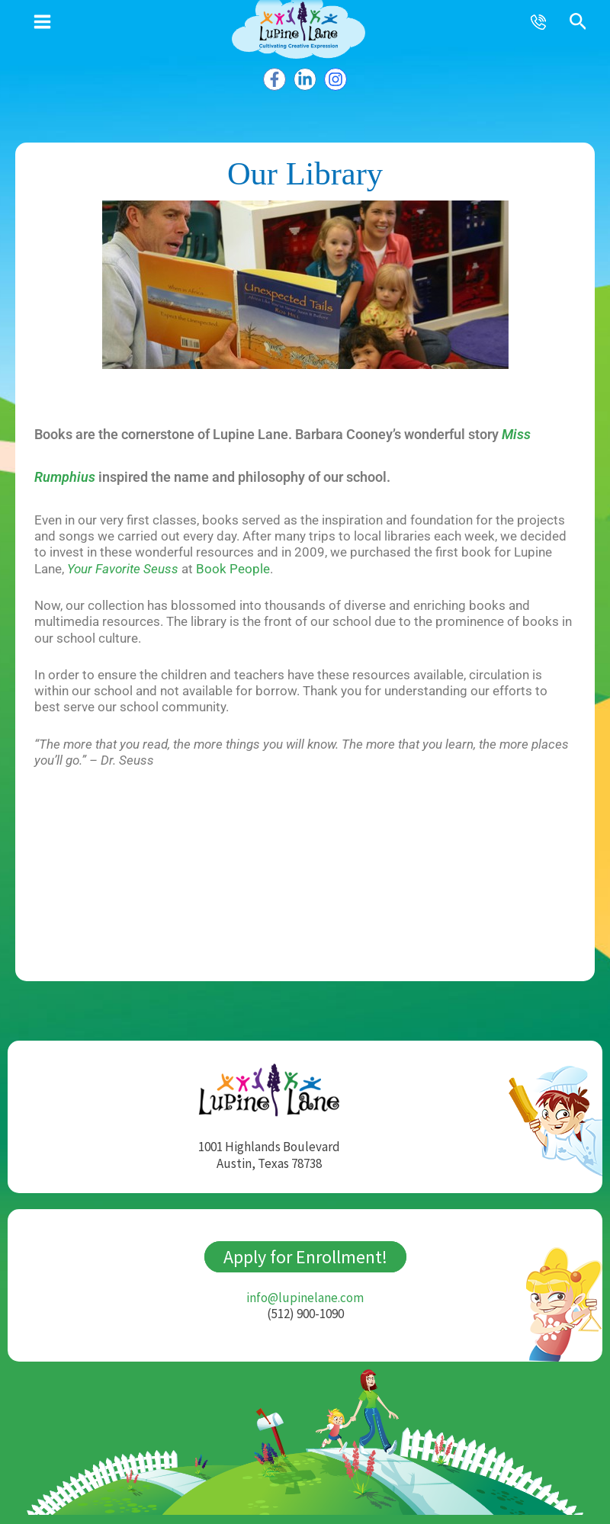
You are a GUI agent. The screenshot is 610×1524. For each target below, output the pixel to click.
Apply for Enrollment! (305, 1258)
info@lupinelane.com (305, 1299)
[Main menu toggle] (42, 21)
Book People (233, 570)
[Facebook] (269, 77)
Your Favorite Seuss (122, 570)
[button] (578, 22)
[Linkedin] (305, 77)
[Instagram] (340, 77)
